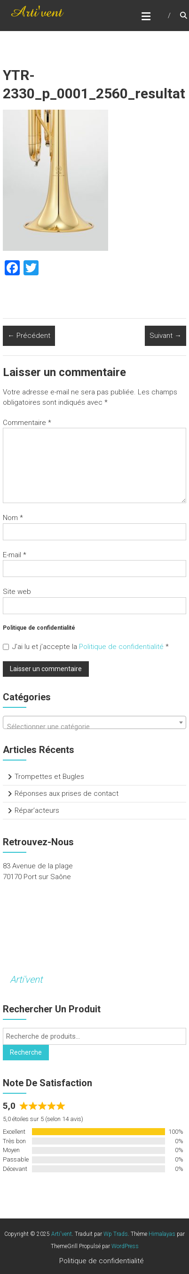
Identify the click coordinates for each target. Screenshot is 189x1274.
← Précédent (29, 335)
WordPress (125, 1246)
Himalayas (162, 1234)
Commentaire (27, 422)
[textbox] (94, 726)
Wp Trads (115, 1234)
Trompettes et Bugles (49, 776)
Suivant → (165, 335)
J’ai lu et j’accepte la (86, 646)
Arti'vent (26, 979)
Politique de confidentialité (122, 646)
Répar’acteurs (37, 810)
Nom (13, 517)
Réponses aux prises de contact (66, 793)
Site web (17, 591)
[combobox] (94, 722)
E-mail (14, 555)
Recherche (26, 1052)
